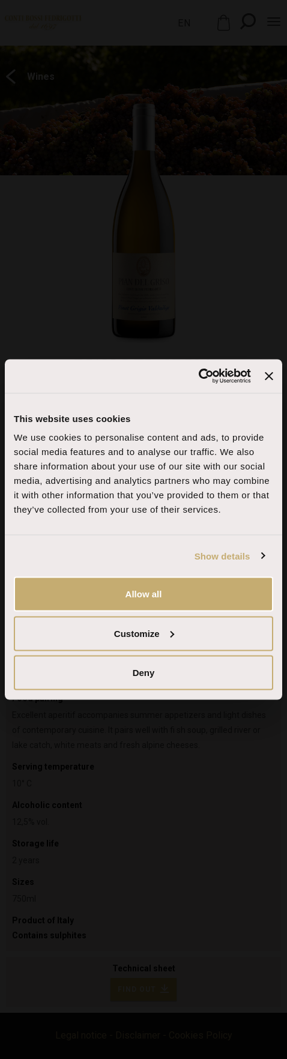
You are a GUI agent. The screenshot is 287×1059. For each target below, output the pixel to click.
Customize (144, 633)
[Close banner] (269, 376)
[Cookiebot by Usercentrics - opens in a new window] (198, 376)
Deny (144, 673)
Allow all (143, 594)
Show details (222, 556)
